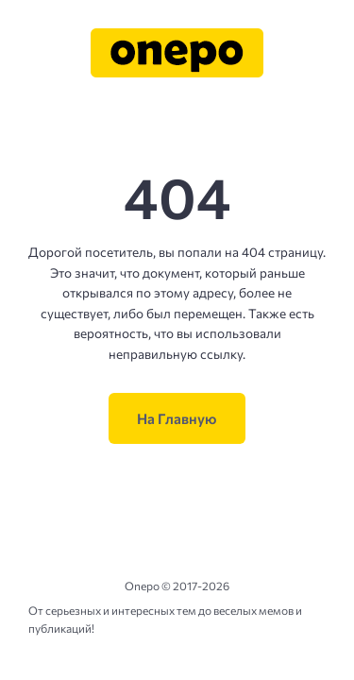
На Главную (177, 418)
